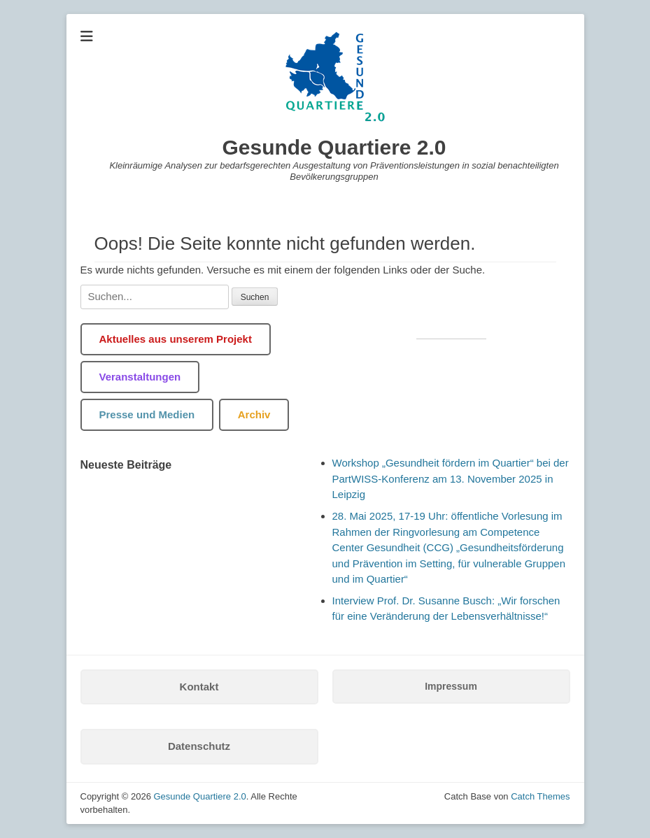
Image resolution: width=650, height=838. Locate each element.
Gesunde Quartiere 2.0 (334, 147)
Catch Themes (540, 796)
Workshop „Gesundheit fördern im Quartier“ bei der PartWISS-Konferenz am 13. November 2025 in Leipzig (450, 478)
